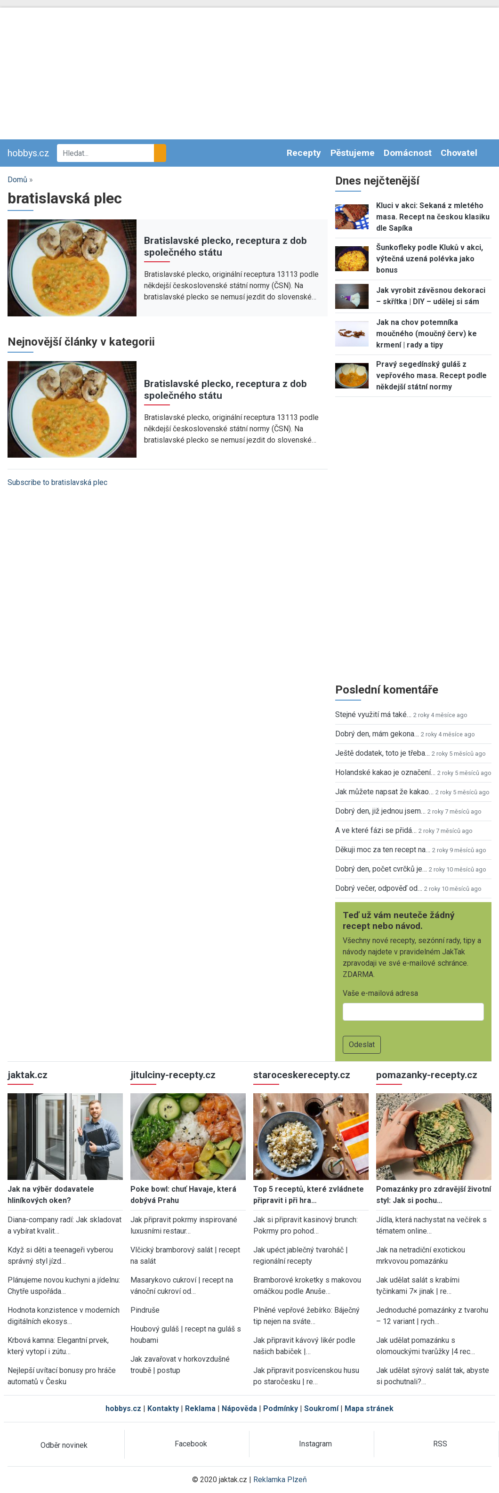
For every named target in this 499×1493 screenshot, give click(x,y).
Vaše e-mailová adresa (380, 993)
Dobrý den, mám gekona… (377, 733)
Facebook (191, 1443)
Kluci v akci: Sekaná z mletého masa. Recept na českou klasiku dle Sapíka (433, 217)
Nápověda (239, 1408)
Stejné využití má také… (373, 714)
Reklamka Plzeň (280, 1479)
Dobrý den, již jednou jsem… (380, 811)
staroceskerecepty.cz (301, 1075)
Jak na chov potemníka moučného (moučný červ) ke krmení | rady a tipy (426, 333)
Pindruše (145, 1310)
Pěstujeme (352, 152)
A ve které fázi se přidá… (376, 830)
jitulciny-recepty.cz (173, 1075)
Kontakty (163, 1408)
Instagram (315, 1443)
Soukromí (321, 1408)
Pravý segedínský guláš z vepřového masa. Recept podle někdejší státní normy (431, 375)
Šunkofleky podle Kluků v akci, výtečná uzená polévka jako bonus (429, 258)
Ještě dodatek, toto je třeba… (382, 753)
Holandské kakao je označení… (385, 772)
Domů (17, 179)
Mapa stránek (369, 1408)
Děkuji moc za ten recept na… (382, 849)
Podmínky (280, 1408)
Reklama (200, 1408)
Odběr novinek (64, 1445)
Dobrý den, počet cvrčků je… (381, 868)
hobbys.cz (28, 153)
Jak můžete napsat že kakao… (384, 791)
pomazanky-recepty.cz (426, 1075)
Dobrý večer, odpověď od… (378, 888)
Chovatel (459, 152)
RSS (440, 1443)
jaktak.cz (28, 1075)
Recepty (304, 152)
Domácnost (408, 152)
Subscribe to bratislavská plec (57, 482)
